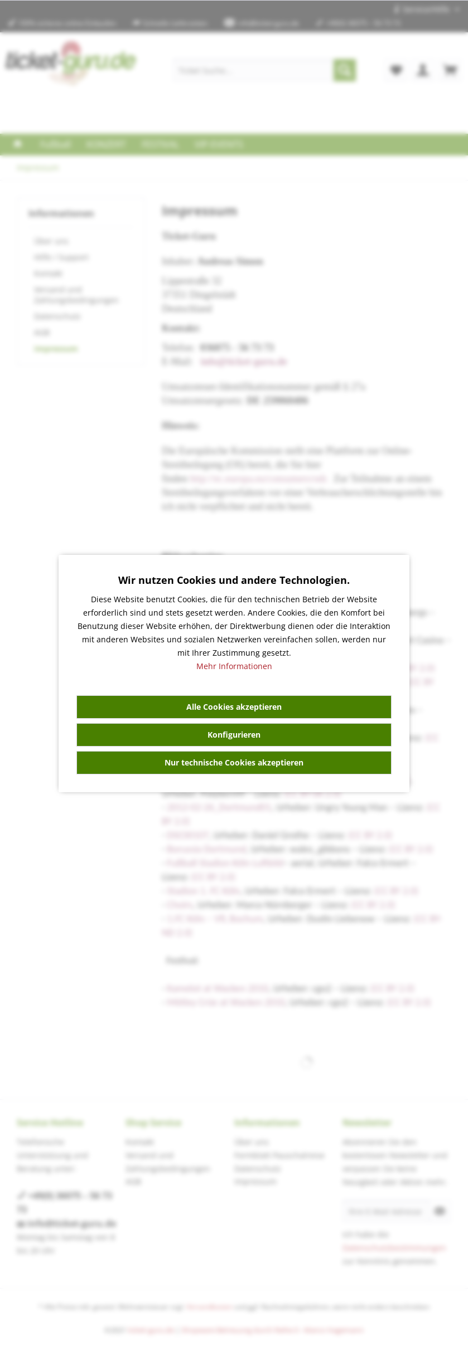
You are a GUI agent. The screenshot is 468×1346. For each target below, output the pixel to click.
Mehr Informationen (234, 666)
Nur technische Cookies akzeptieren (234, 762)
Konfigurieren (234, 734)
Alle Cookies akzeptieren (234, 706)
